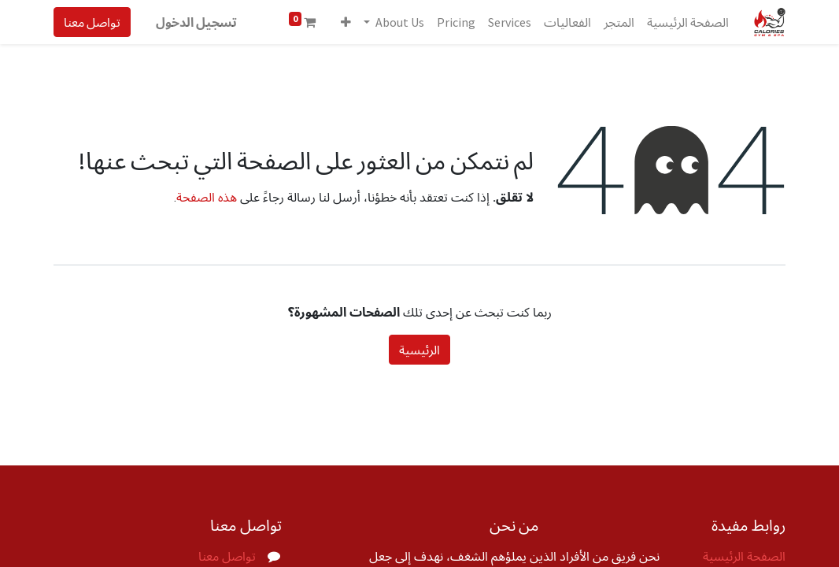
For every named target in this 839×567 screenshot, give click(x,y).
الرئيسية (419, 350)
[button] (345, 22)
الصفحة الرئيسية (744, 556)
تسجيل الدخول (196, 22)
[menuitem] (688, 22)
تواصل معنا (92, 22)
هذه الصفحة (206, 197)
